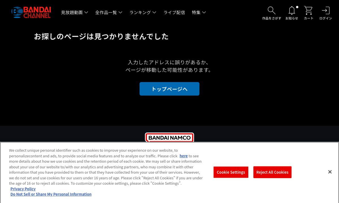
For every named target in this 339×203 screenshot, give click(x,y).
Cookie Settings (231, 174)
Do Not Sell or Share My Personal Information (51, 196)
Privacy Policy (23, 190)
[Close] (330, 173)
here (184, 157)
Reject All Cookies (272, 174)
